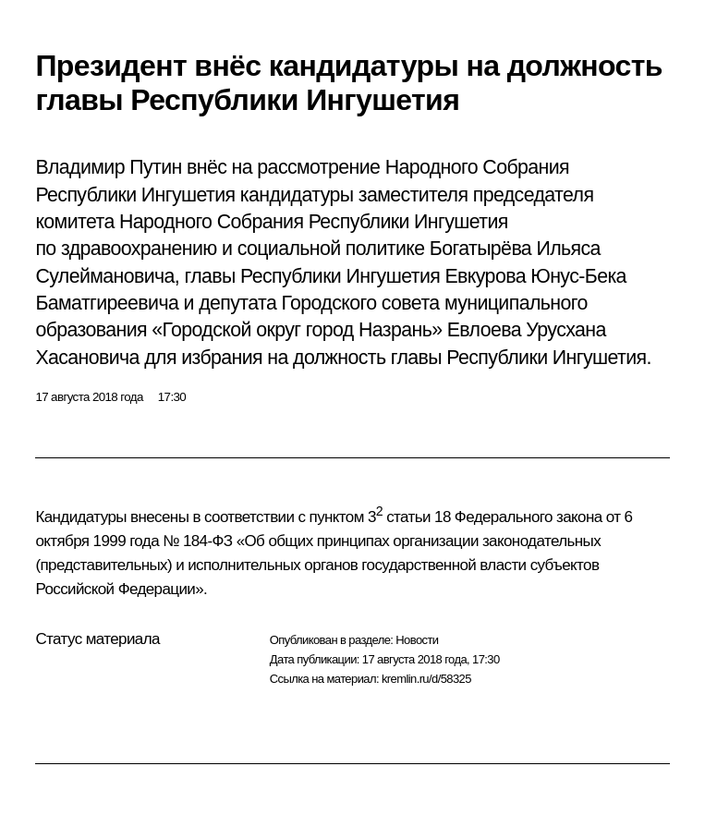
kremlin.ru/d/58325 (426, 679)
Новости (416, 640)
